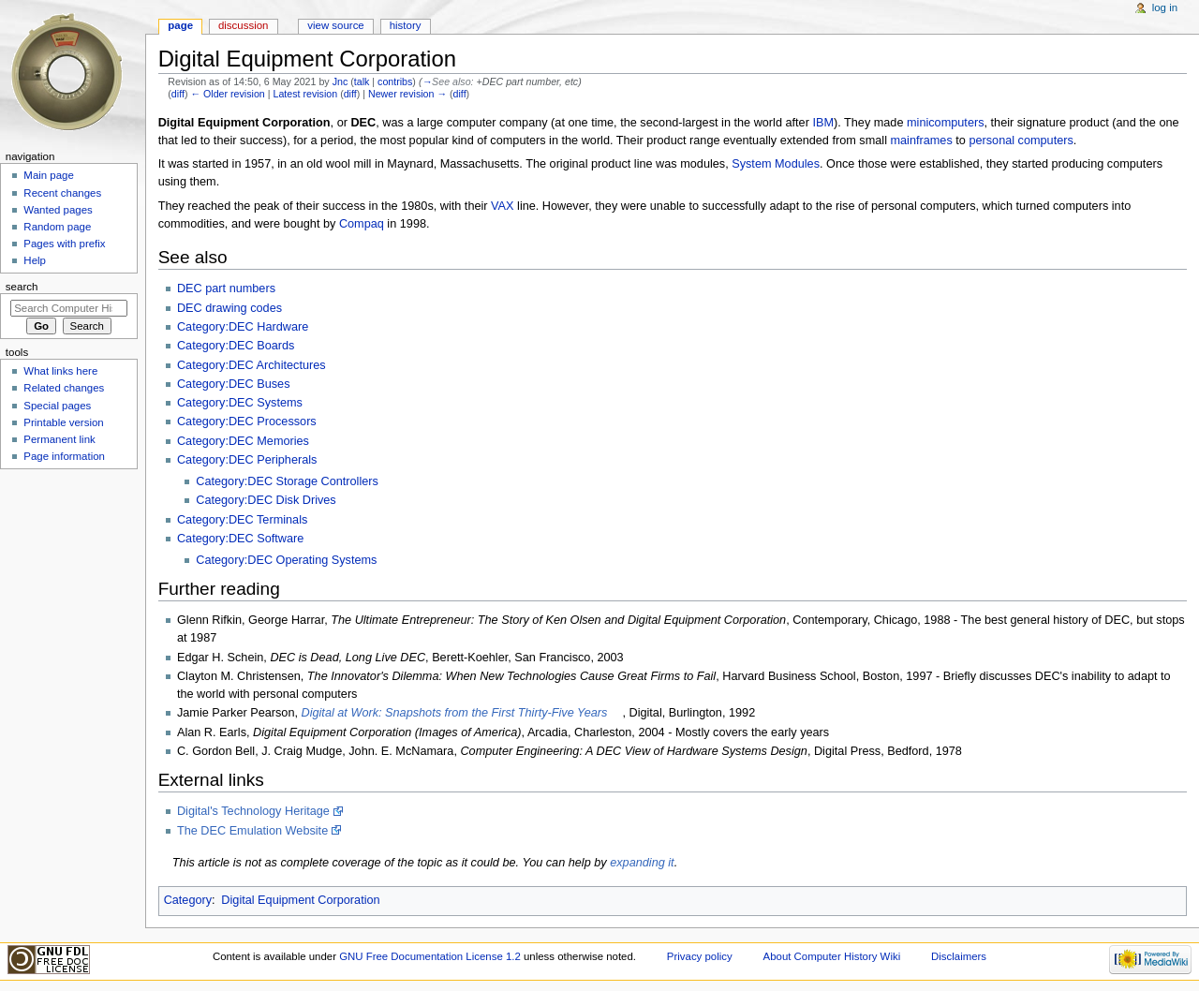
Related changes (63, 387)
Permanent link (59, 439)
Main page (48, 175)
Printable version (63, 422)
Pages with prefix (64, 243)
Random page (57, 226)
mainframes (921, 140)
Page (180, 25)
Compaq (361, 223)
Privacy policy (700, 956)
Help (34, 260)
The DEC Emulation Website (252, 830)
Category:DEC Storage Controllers (287, 481)
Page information (64, 456)
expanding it (642, 862)
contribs (394, 81)
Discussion (243, 25)
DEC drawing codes (229, 308)
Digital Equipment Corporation (300, 900)
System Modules (776, 163)
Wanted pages (57, 209)
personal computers (1021, 140)
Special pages (57, 405)
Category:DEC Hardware (242, 326)
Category (188, 900)
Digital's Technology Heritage (253, 811)
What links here (60, 371)
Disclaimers (958, 956)
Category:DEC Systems (240, 402)
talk (362, 81)
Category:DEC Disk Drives (265, 500)
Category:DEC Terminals (242, 519)
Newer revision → (407, 93)
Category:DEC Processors (247, 421)
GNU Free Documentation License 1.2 (430, 956)
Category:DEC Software (240, 538)
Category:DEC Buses (233, 384)
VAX (502, 206)
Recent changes (62, 193)
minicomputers (945, 122)
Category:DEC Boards (236, 345)
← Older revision (227, 93)
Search (22, 286)
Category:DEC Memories (243, 441)
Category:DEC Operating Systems (286, 560)
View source (335, 25)
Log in (1164, 7)
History (406, 25)
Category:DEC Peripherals (247, 459)
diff (178, 93)
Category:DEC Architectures (251, 365)
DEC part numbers (226, 288)
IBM (823, 122)
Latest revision (305, 93)
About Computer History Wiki (832, 956)
